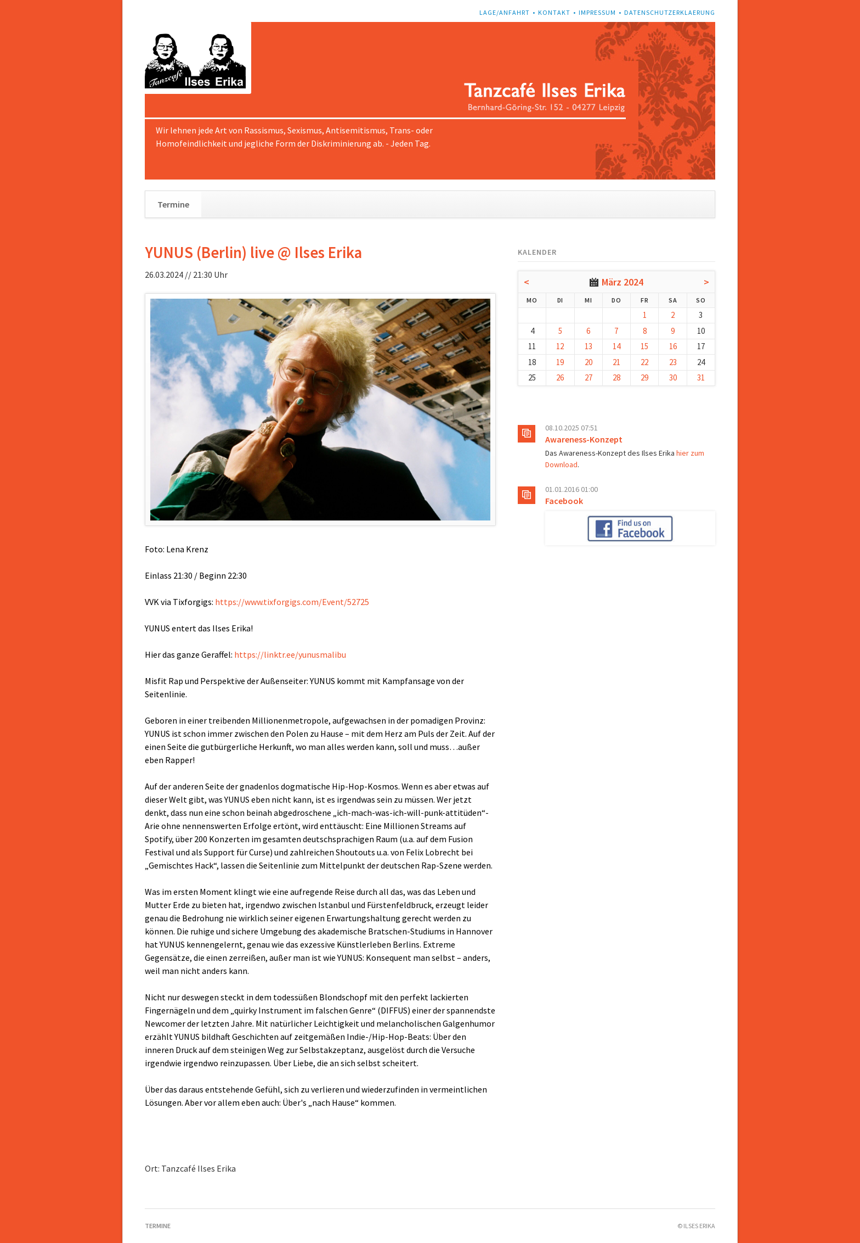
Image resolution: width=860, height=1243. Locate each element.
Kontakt (554, 12)
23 (673, 362)
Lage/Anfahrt (504, 12)
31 (701, 377)
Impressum (597, 12)
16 (673, 346)
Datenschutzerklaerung (669, 12)
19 (560, 362)
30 (673, 377)
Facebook (564, 500)
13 (588, 346)
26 (560, 377)
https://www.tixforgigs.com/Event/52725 (292, 601)
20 (588, 362)
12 (560, 346)
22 (644, 362)
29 (644, 377)
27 (588, 377)
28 (616, 377)
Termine (173, 204)
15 (644, 346)
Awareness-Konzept (584, 439)
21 (616, 362)
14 (616, 346)
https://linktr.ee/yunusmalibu (290, 654)
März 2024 (622, 282)
